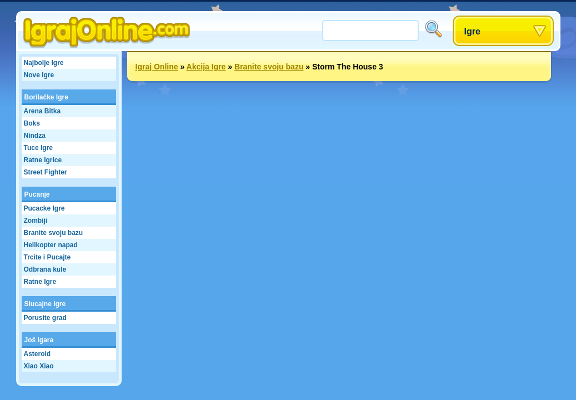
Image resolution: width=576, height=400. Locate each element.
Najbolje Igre (44, 63)
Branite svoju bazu (53, 233)
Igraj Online (157, 66)
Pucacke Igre (44, 208)
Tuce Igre (38, 148)
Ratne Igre (40, 282)
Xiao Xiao (39, 366)
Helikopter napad (51, 245)
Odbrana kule (45, 269)
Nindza (35, 135)
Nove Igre (39, 75)
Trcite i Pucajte (47, 257)
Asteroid (37, 354)
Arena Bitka (42, 111)
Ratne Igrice (43, 160)
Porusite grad (45, 318)
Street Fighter (45, 172)
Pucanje (37, 194)
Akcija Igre (206, 66)
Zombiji (36, 220)
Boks (32, 123)
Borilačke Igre (46, 97)
